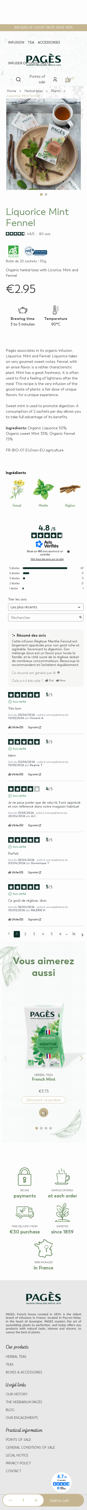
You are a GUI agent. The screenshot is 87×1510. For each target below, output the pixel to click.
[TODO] (58, 672)
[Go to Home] (11, 91)
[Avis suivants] (82, 934)
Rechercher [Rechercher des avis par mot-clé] (43, 617)
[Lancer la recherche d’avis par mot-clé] (80, 617)
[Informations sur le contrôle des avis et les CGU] (68, 551)
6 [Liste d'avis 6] (60, 934)
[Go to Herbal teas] (34, 91)
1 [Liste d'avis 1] (16, 934)
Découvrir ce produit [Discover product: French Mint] (43, 1100)
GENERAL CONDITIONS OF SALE (30, 1448)
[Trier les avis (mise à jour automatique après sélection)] (46, 607)
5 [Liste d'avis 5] (51, 934)
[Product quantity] (23, 1500)
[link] (55, 79)
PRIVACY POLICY (18, 1463)
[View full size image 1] (43, 144)
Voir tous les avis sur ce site (47, 559)
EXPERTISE (62, 1226)
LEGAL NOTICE (17, 1455)
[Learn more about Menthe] (43, 493)
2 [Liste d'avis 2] (25, 934)
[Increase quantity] (35, 1500)
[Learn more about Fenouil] (17, 493)
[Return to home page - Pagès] (43, 60)
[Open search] (18, 79)
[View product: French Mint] (43, 1039)
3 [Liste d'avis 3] (34, 934)
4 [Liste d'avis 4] (43, 934)
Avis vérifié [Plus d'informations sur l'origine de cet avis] (19, 701)
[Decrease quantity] (10, 1500)
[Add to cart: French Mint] (43, 1112)
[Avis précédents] (9, 933)
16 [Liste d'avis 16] (73, 934)
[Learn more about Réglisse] (70, 493)
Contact (13, 1471)
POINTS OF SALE (18, 1440)
